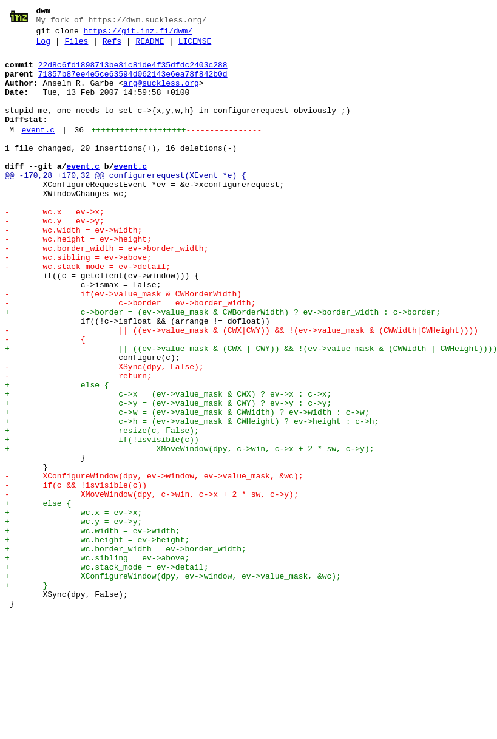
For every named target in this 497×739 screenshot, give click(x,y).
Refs (112, 46)
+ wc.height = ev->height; (97, 638)
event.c (38, 150)
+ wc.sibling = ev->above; (97, 660)
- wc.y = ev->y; (54, 255)
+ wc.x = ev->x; (73, 605)
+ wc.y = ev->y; (73, 616)
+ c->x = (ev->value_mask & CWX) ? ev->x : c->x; (168, 463)
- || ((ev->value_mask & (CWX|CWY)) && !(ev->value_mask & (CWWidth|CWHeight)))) (241, 386)
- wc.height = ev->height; (78, 277)
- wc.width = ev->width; (73, 266)
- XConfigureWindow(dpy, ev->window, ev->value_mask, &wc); (154, 561)
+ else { (57, 452)
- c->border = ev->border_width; (130, 354)
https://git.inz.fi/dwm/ (138, 34)
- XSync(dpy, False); (104, 430)
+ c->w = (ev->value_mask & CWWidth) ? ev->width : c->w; (187, 485)
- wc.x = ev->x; (54, 244)
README (149, 46)
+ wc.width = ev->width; (92, 627)
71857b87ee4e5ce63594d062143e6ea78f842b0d (133, 83)
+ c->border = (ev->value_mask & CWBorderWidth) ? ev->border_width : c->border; (223, 364)
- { (45, 397)
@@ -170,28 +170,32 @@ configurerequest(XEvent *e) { (125, 201)
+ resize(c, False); (102, 507)
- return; (78, 441)
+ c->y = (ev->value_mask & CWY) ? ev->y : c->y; (168, 474)
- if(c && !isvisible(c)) (76, 572)
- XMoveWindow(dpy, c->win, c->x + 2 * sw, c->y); (152, 583)
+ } (26, 692)
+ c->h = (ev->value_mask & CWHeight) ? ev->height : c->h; (192, 496)
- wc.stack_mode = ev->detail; (88, 310)
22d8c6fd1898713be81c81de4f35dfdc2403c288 (133, 72)
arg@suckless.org (161, 94)
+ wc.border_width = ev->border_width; (125, 649)
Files (76, 46)
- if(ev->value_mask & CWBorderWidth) (123, 343)
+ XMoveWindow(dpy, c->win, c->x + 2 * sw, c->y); (189, 528)
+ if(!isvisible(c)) (102, 518)
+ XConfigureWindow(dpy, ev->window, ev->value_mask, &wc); (173, 681)
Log (43, 46)
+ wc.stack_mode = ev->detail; (106, 671)
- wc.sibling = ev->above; (78, 299)
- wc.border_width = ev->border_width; (106, 288)
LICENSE (195, 46)
